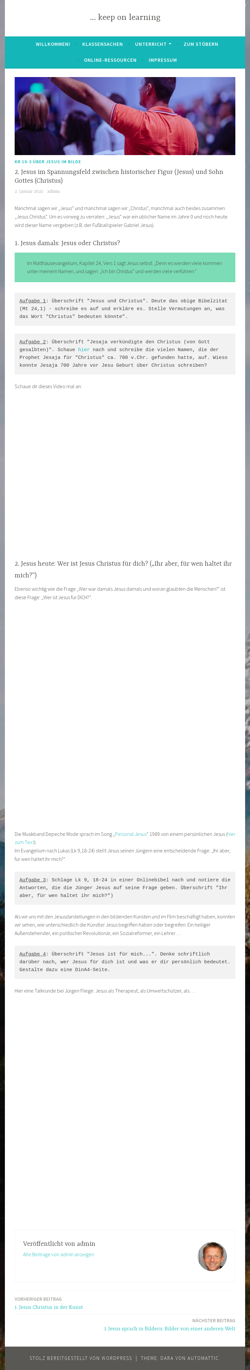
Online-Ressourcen (110, 60)
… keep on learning (125, 17)
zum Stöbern (201, 44)
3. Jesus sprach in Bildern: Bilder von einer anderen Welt (169, 1324)
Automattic (203, 1358)
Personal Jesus (130, 834)
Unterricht (151, 44)
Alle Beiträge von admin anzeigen (58, 1254)
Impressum (163, 60)
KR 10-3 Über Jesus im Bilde (48, 162)
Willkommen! (53, 44)
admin (53, 191)
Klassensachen (102, 44)
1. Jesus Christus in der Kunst (49, 1303)
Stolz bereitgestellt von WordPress (81, 1358)
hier (84, 350)
